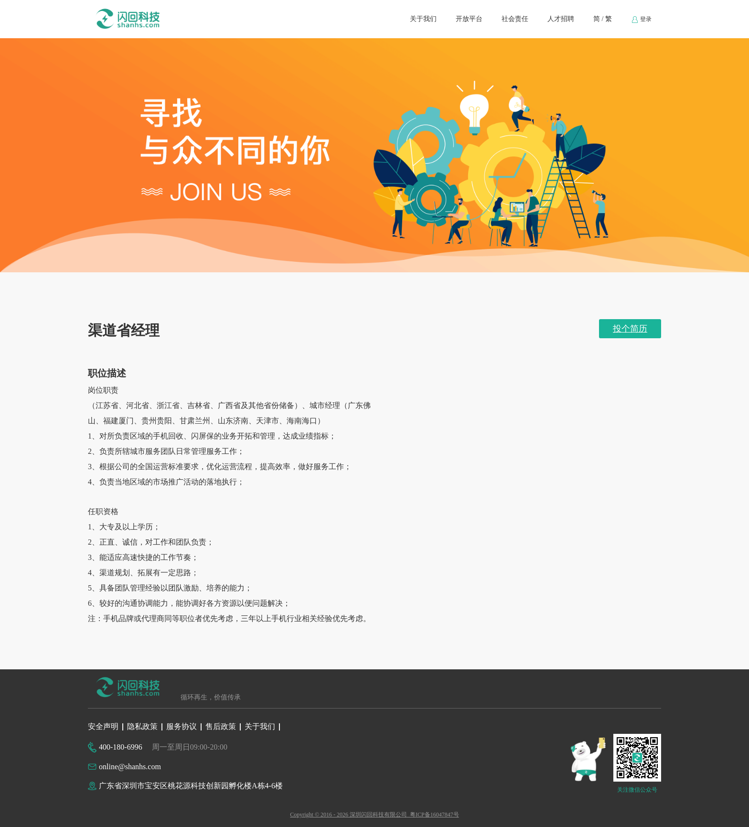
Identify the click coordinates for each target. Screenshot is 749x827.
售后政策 (220, 726)
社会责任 (515, 18)
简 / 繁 (602, 18)
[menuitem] (423, 19)
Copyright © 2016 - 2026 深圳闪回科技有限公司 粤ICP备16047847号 (374, 814)
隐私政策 (142, 726)
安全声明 (103, 726)
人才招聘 (560, 18)
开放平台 (469, 18)
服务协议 (181, 726)
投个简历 (630, 328)
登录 (641, 19)
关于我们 (423, 18)
